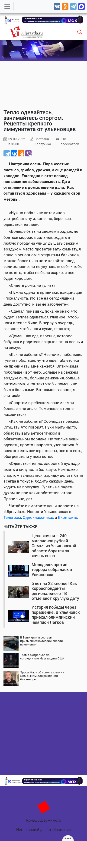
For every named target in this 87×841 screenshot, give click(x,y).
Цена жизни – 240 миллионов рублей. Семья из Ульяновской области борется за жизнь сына (54, 545)
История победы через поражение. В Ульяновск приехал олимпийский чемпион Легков (56, 615)
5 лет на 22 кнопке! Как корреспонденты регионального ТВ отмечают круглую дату (55, 591)
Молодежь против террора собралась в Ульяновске (52, 569)
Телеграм (12, 517)
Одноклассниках (38, 517)
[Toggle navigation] (7, 6)
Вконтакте (67, 517)
